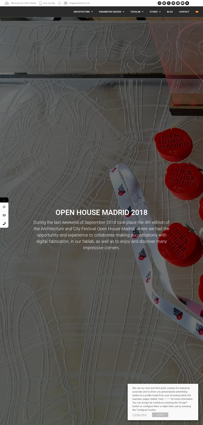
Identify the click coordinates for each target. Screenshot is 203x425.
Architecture (83, 11)
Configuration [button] (139, 414)
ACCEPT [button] (160, 415)
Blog (170, 11)
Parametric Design (111, 11)
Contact (184, 11)
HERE (167, 399)
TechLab (137, 11)
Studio (155, 11)
